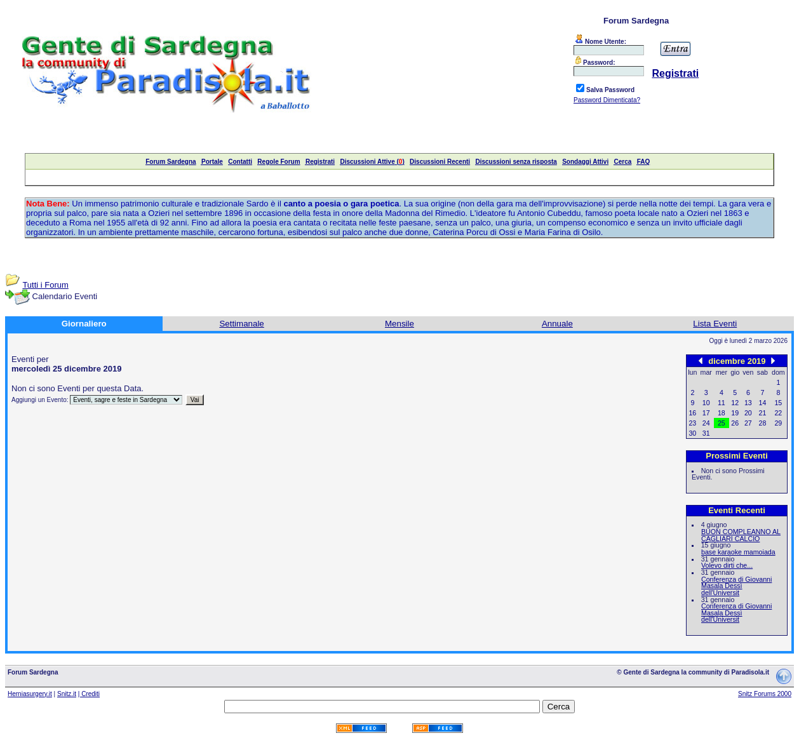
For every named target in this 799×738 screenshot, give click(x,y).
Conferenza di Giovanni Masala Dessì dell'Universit (736, 585)
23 (692, 423)
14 (763, 402)
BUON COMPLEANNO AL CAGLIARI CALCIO (741, 535)
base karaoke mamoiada (738, 552)
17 (706, 413)
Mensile (399, 323)
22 (778, 413)
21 (763, 413)
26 (735, 423)
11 (721, 402)
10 (706, 402)
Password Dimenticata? (607, 100)
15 (778, 402)
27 (748, 423)
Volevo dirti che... (727, 565)
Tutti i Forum (45, 285)
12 (735, 402)
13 (748, 402)
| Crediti (89, 693)
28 (763, 423)
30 (692, 433)
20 (748, 413)
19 (735, 413)
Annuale (557, 323)
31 (706, 433)
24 (706, 423)
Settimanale (241, 323)
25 (721, 423)
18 (721, 413)
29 (778, 423)
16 (692, 413)
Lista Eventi (715, 323)
